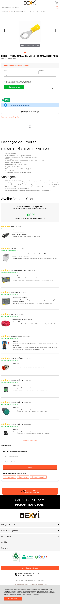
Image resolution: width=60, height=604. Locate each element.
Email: (5, 75)
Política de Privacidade (32, 594)
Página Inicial (4, 11)
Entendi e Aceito (12, 598)
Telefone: (41, 70)
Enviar (30, 467)
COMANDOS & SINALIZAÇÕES (19, 11)
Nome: (6, 70)
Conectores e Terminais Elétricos (38, 11)
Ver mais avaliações (30, 441)
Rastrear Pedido (13, 525)
